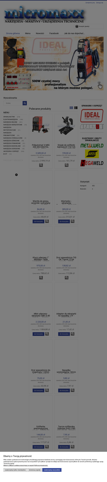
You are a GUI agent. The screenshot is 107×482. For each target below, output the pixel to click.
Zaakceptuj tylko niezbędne (15, 470)
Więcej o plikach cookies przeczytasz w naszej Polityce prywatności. (25, 465)
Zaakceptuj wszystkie (52, 470)
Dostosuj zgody (34, 470)
